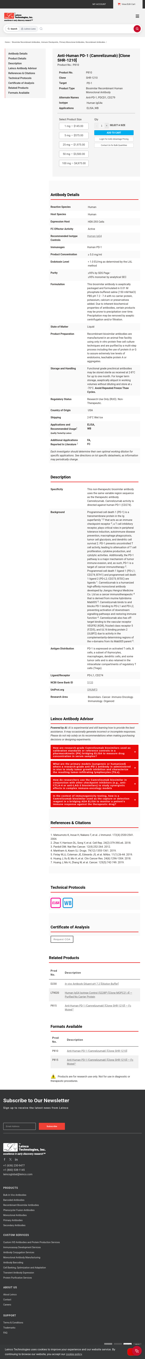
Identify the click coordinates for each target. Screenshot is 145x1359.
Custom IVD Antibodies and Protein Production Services (31, 1242)
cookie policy (74, 1354)
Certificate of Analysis (21, 83)
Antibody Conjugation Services (18, 1252)
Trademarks (9, 1327)
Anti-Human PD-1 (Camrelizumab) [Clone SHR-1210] (97, 1050)
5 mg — (74, 134)
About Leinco (10, 1294)
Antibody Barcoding (13, 1262)
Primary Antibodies (13, 1220)
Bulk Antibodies (14, 1195)
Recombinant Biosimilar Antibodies (21, 1205)
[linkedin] (16, 1159)
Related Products (18, 87)
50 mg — (74, 153)
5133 (90, 682)
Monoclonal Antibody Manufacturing (21, 1257)
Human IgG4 (94, 236)
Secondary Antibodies (14, 1225)
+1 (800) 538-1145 (14, 1169)
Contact (7, 1299)
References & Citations (21, 73)
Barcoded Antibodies (13, 1200)
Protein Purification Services (17, 1277)
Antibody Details (17, 53)
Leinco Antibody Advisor (22, 68)
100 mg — (74, 162)
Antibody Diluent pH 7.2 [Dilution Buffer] (92, 983)
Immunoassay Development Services (22, 1247)
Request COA (61, 939)
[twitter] (10, 1159)
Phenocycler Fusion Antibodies (19, 1210)
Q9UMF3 (92, 689)
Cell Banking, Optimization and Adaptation (24, 1267)
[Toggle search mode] (21, 29)
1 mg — (74, 125)
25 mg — (74, 143)
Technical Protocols (19, 78)
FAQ (5, 1332)
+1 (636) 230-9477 (14, 1165)
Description (15, 63)
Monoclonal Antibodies (15, 1215)
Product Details (17, 58)
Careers (7, 1304)
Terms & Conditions (13, 1322)
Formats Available (18, 92)
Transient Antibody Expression (18, 1272)
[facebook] (4, 1159)
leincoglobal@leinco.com (17, 1174)
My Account (99, 4)
